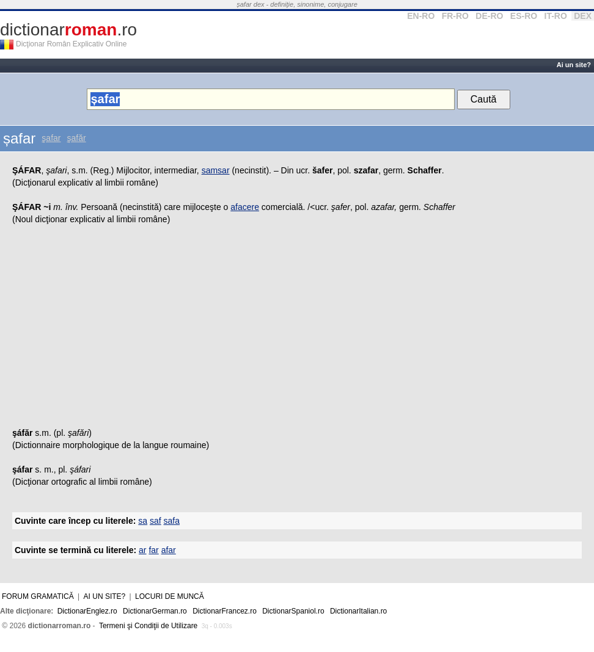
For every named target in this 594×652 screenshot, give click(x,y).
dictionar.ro (68, 29)
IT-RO (555, 16)
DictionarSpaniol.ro (293, 611)
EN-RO (421, 16)
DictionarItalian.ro (358, 611)
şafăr (76, 138)
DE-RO (489, 16)
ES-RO (523, 16)
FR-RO (455, 16)
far (153, 550)
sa (142, 521)
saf (155, 521)
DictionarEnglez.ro (87, 611)
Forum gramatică (38, 596)
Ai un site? (574, 64)
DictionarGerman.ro (155, 611)
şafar (51, 138)
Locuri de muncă (169, 596)
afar (168, 550)
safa (172, 521)
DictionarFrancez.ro (225, 611)
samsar (216, 170)
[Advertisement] (297, 329)
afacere (244, 207)
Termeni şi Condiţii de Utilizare (148, 625)
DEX (583, 16)
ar (142, 550)
